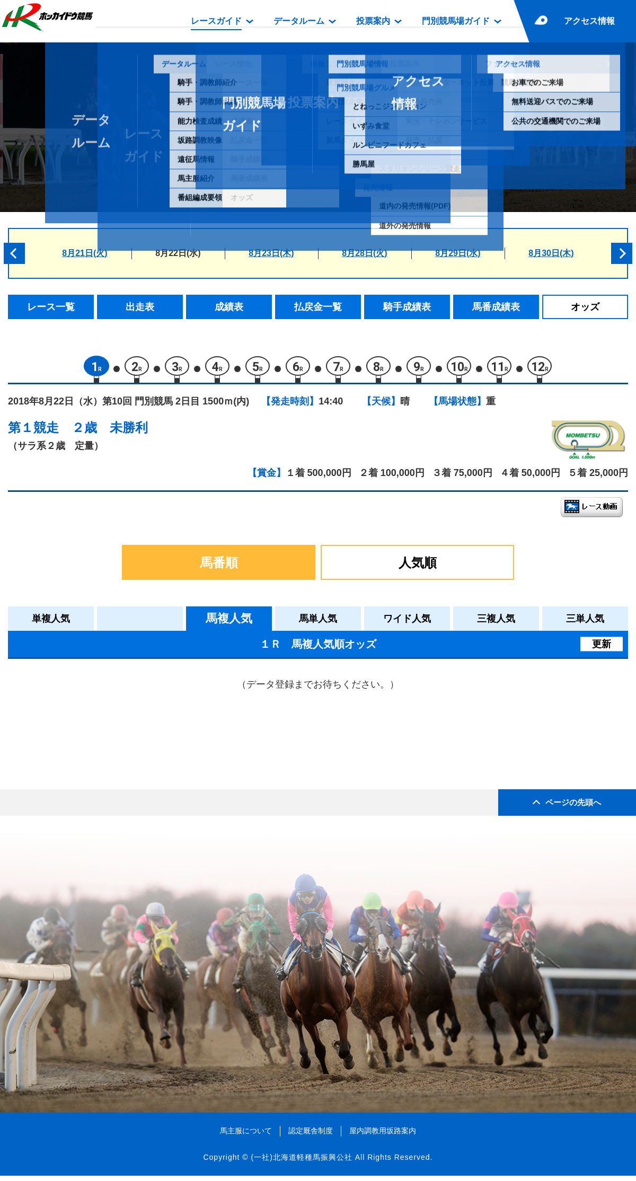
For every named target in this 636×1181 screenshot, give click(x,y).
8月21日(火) (84, 253)
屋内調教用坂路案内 (382, 1135)
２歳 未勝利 (110, 432)
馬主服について (246, 1135)
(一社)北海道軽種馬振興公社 (301, 1162)
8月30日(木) (550, 253)
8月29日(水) (457, 253)
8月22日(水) (177, 253)
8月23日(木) (271, 253)
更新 (601, 649)
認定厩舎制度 (310, 1135)
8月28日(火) (364, 253)
